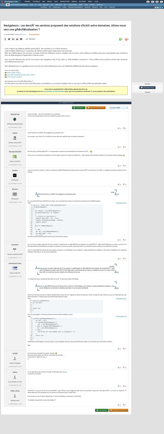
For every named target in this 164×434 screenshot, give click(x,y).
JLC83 (14, 353)
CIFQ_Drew (14, 391)
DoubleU (15, 245)
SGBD (80, 5)
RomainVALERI (15, 152)
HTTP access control (14, 77)
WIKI (101, 7)
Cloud (31, 5)
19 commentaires (34, 35)
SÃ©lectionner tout (121, 203)
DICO (105, 7)
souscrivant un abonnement (54, 92)
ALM (39, 5)
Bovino (23, 34)
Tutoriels (36, 2)
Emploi (74, 2)
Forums (27, 2)
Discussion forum (147, 87)
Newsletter (64, 2)
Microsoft (46, 5)
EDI (65, 5)
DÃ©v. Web (58, 5)
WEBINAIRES (57, 7)
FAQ (43, 2)
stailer (15, 133)
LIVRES (64, 7)
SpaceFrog (15, 114)
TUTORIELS (43, 7)
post (65, 372)
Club (96, 2)
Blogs (49, 2)
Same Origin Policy (13, 73)
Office (86, 5)
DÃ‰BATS (95, 7)
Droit (90, 2)
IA (35, 5)
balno (15, 372)
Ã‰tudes (82, 2)
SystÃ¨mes (100, 5)
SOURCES (87, 7)
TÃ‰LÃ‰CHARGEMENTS (75, 7)
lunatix (15, 170)
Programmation (72, 5)
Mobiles (92, 5)
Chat (56, 2)
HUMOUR (112, 7)
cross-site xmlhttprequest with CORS (20, 75)
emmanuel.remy (15, 263)
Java (52, 5)
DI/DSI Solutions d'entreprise (19, 5)
